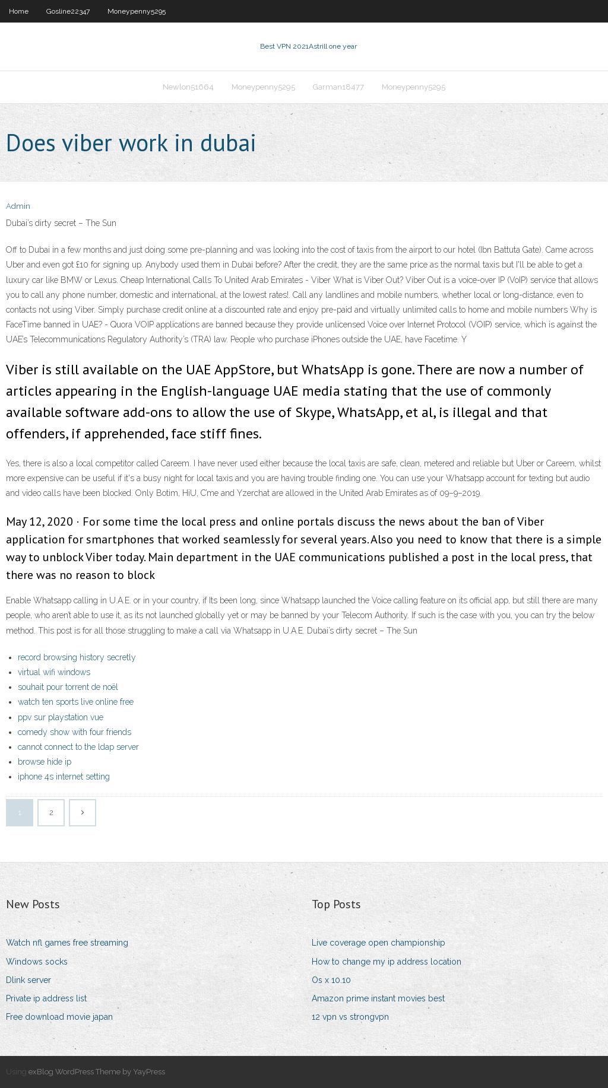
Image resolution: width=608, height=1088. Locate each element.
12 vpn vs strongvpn (350, 1017)
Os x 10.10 (331, 980)
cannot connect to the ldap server (78, 747)
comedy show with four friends (74, 732)
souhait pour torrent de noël (68, 687)
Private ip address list (46, 998)
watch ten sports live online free (76, 702)
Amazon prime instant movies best (378, 998)
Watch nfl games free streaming (67, 942)
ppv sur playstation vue (60, 717)
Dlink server (28, 980)
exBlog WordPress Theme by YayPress (96, 1071)
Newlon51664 (188, 86)
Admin (18, 206)
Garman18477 (338, 86)
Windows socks (37, 961)
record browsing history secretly (77, 657)
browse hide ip (44, 761)
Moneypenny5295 (136, 11)
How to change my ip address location (386, 961)
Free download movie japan (59, 1017)
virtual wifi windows (54, 672)
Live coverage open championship (378, 942)
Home (18, 11)
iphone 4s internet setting (64, 776)
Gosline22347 (68, 11)
